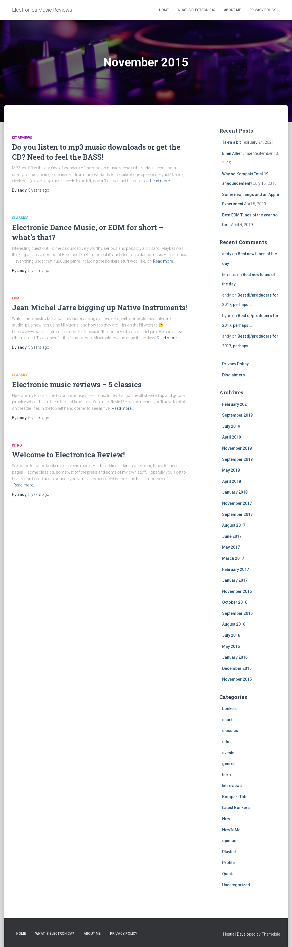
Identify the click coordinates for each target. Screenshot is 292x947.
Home (164, 10)
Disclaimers (233, 375)
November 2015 (237, 679)
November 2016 (237, 591)
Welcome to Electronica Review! (68, 454)
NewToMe (231, 830)
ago (38, 190)
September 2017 (237, 514)
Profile (228, 862)
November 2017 (237, 503)
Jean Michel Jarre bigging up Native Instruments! (99, 307)
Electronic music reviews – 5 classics (76, 384)
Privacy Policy (263, 10)
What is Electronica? (196, 10)
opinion (229, 840)
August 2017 (233, 525)
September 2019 (237, 415)
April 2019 (231, 437)
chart (227, 719)
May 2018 (231, 470)
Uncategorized (236, 885)
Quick (227, 873)
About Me (232, 10)
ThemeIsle (270, 934)
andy (226, 254)
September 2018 (237, 459)
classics (20, 218)
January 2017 (235, 580)
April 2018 (231, 481)
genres (229, 763)
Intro (17, 445)
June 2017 (232, 536)
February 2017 (235, 569)
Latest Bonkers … (238, 807)
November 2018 (237, 448)
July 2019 (231, 426)
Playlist (229, 851)
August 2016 (233, 624)
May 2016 (231, 646)
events (228, 753)
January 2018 (235, 492)
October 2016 (234, 602)
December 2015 (237, 668)
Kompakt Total (235, 796)
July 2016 (231, 635)
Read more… (161, 181)
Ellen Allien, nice (237, 153)
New (226, 818)
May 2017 (231, 547)
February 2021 (235, 404)
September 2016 (237, 613)
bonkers (230, 708)
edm (15, 298)
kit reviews (22, 138)
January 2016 (235, 657)
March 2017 (233, 558)
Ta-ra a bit (231, 142)
